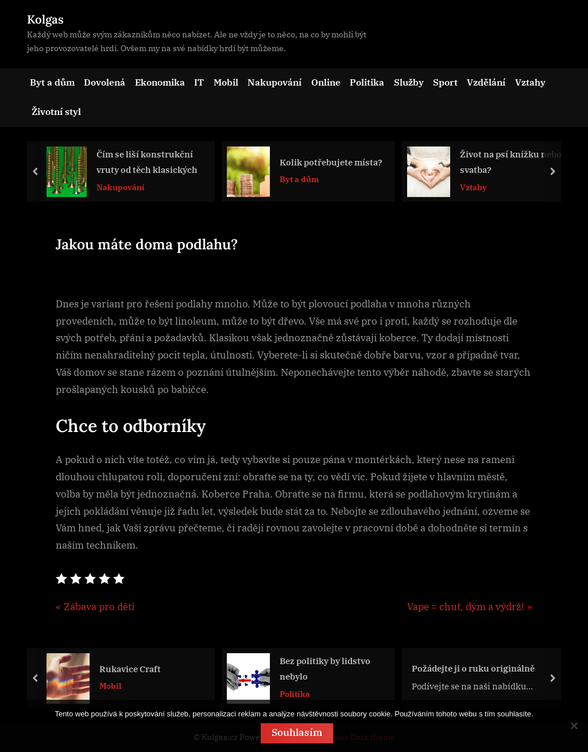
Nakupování (274, 82)
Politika (367, 82)
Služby (409, 82)
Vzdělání (486, 82)
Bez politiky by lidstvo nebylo (325, 668)
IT (199, 82)
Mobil (226, 82)
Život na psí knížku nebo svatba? (511, 162)
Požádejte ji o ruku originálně (473, 668)
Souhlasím (297, 732)
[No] (573, 726)
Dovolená (104, 82)
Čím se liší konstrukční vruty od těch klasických (147, 162)
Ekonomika (160, 82)
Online (326, 82)
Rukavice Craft (130, 668)
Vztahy (530, 82)
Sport (445, 82)
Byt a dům (52, 82)
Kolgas (45, 19)
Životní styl (56, 111)
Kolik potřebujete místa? (331, 162)
